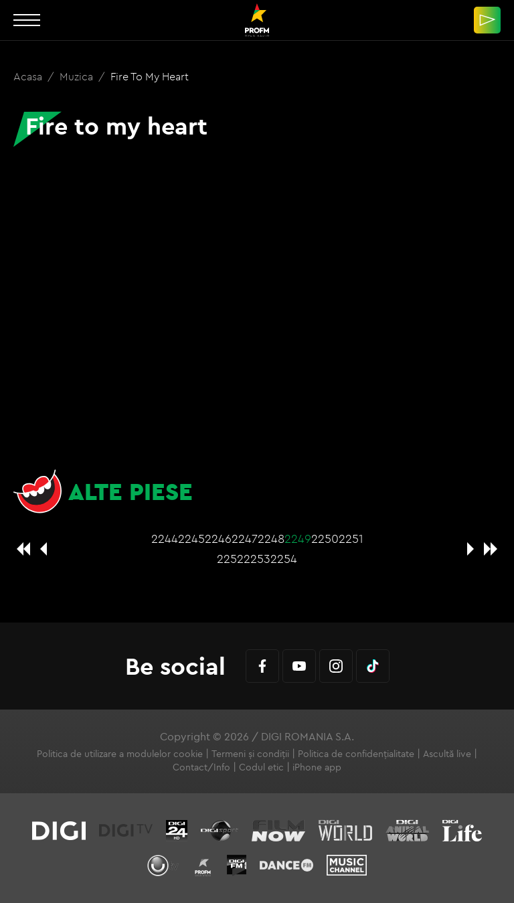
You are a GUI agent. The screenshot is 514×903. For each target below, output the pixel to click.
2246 (218, 538)
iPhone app (316, 767)
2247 (245, 538)
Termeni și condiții (250, 754)
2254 (283, 558)
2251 (351, 538)
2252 (230, 558)
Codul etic (261, 767)
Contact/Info (201, 767)
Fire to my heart (149, 76)
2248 (271, 538)
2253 (257, 558)
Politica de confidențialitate (356, 754)
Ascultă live (447, 754)
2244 (164, 538)
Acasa (29, 76)
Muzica (78, 76)
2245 (191, 538)
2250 (325, 538)
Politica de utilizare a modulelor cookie (120, 754)
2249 (297, 538)
